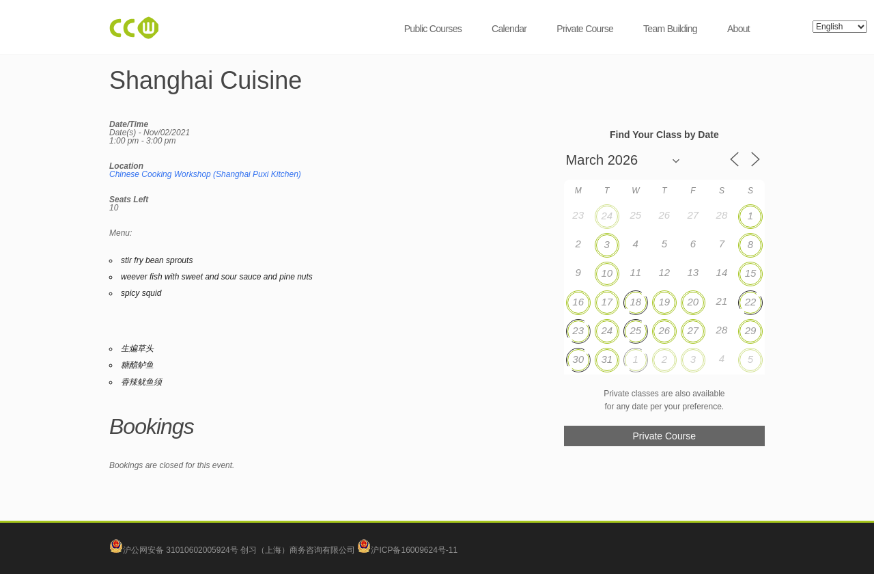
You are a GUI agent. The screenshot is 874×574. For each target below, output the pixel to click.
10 (606, 273)
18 (635, 302)
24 (606, 215)
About (738, 28)
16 (578, 302)
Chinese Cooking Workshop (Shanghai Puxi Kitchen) (205, 174)
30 (578, 359)
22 (751, 302)
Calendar (509, 28)
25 (635, 330)
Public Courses (433, 28)
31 (606, 359)
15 (751, 273)
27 (693, 330)
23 (578, 330)
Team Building (670, 28)
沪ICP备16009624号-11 (407, 550)
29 (751, 330)
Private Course (584, 28)
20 (693, 302)
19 (664, 302)
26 (664, 330)
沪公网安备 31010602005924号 (180, 550)
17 (606, 302)
